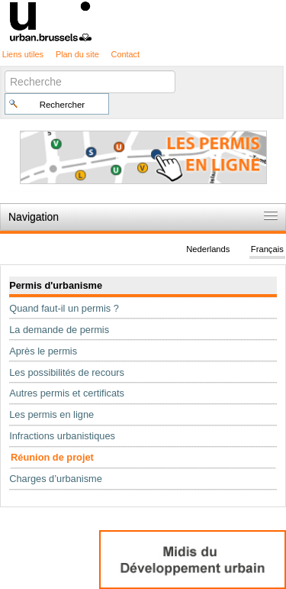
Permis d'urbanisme (55, 285)
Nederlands (208, 249)
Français (267, 249)
